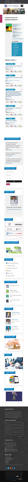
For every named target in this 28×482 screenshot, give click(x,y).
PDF (12, 71)
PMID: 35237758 (9, 157)
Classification (16, 45)
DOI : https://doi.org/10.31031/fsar (17, 32)
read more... (16, 417)
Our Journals (7, 457)
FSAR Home (16, 43)
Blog (8, 2)
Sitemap (11, 2)
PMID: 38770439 (9, 147)
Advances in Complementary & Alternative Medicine (14, 211)
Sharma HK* (8, 110)
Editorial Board (16, 47)
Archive (15, 55)
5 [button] (9, 237)
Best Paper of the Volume (11, 268)
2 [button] (8, 235)
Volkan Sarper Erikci (16, 319)
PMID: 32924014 (9, 163)
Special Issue (16, 53)
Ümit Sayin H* (9, 98)
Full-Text (16, 71)
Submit (8, 184)
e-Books (7, 461)
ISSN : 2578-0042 (17, 25)
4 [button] (12, 235)
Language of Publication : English (17, 36)
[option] (14, 205)
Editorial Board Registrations (12, 263)
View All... (20, 237)
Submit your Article (10, 265)
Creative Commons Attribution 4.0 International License (13, 477)
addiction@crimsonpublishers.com (18, 38)
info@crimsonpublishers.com (12, 449)
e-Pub (20, 71)
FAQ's (6, 2)
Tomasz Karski (15, 326)
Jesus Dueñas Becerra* (10, 122)
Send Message (19, 436)
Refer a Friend (9, 273)
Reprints (8, 270)
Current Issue (16, 51)
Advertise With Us (10, 275)
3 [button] (10, 235)
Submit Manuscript (9, 458)
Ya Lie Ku (13, 312)
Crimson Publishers (9, 476)
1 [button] (6, 235)
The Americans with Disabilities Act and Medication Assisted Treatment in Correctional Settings (13, 144)
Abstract (8, 71)
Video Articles (8, 460)
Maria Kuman (14, 205)
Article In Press (16, 49)
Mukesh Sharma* (9, 67)
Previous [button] (4, 205)
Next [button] (24, 205)
